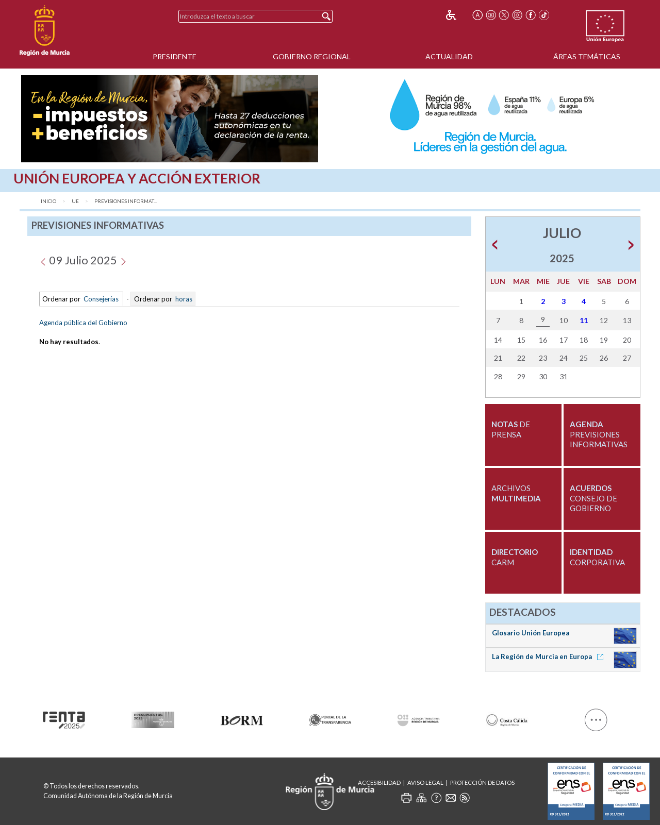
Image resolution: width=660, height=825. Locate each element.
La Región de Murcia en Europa (549, 656)
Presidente (174, 56)
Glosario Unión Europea (530, 633)
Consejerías (101, 299)
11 (584, 320)
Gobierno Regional (312, 56)
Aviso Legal (425, 782)
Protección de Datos (482, 782)
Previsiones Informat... (125, 201)
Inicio (48, 201)
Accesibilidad (379, 782)
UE (75, 201)
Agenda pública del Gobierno (83, 322)
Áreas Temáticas (586, 56)
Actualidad (449, 56)
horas (183, 299)
